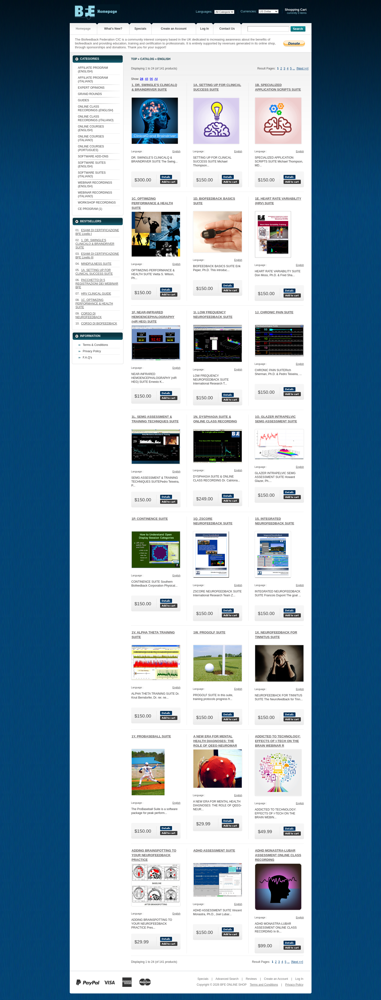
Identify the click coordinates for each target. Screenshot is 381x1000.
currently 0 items (296, 11)
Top (134, 59)
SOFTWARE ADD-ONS (93, 156)
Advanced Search (227, 979)
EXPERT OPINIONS (91, 87)
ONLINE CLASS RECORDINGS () (95, 108)
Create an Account (174, 28)
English (163, 59)
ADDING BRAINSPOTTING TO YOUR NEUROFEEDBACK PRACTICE (154, 855)
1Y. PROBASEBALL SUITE (151, 736)
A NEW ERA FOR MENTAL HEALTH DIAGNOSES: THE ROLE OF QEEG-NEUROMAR (215, 741)
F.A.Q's (87, 357)
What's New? (113, 28)
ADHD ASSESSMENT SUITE (214, 850)
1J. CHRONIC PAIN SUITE (274, 312)
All (156, 79)
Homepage (83, 28)
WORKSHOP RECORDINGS (97, 202)
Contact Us (227, 28)
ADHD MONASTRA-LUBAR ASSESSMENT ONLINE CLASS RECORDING (278, 855)
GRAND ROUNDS (90, 94)
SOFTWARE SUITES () (92, 164)
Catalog (147, 59)
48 (146, 79)
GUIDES (83, 100)
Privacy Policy (92, 351)
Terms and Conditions (264, 984)
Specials (140, 28)
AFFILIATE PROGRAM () (93, 69)
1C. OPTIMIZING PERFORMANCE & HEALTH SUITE (152, 203)
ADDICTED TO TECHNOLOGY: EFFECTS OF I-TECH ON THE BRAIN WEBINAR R (278, 741)
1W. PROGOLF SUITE (209, 632)
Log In (204, 28)
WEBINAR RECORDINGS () (95, 184)
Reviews (251, 979)
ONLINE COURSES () (91, 128)
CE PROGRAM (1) (90, 209)
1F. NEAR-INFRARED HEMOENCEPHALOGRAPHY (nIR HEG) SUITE (153, 316)
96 (151, 79)
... (294, 68)
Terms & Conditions (95, 345)
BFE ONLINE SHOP (233, 984)
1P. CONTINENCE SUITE (150, 519)
